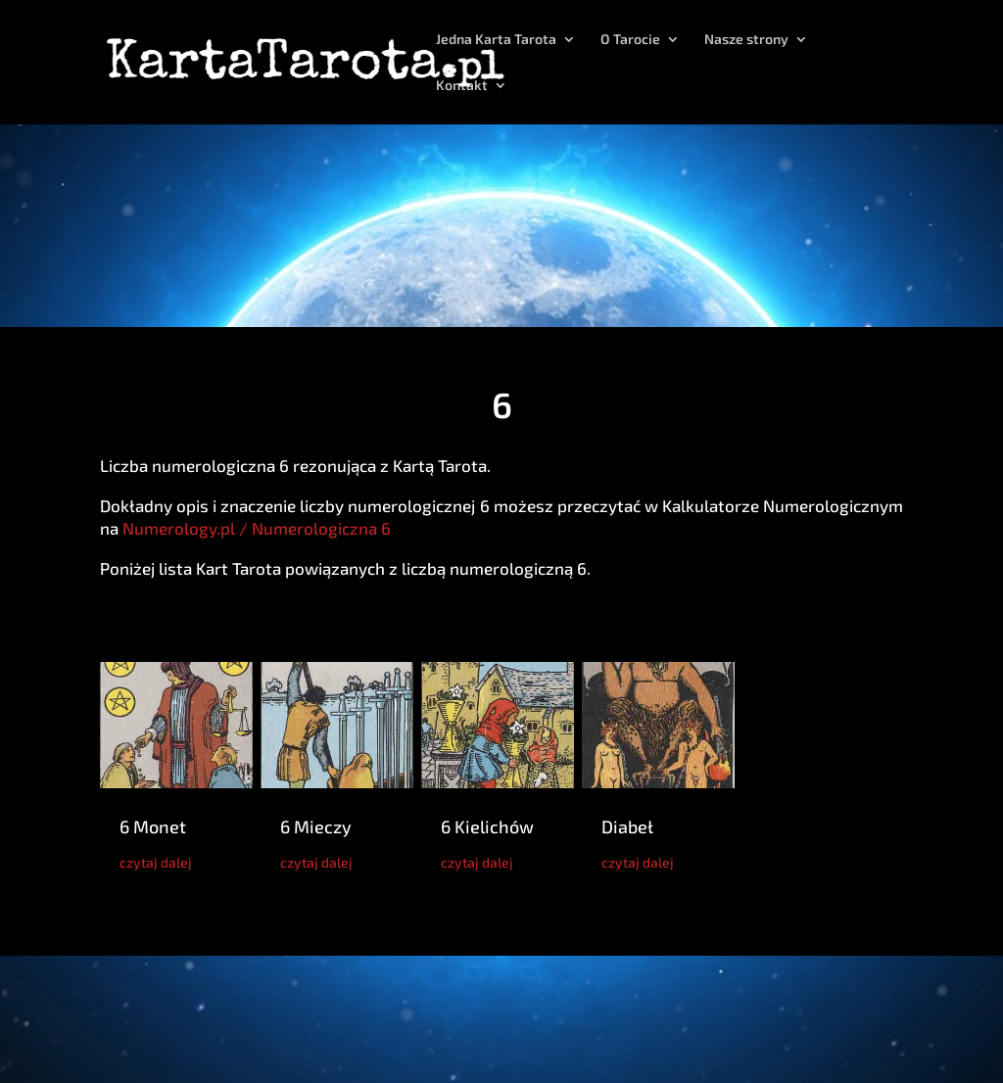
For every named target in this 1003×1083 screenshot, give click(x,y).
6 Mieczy (316, 826)
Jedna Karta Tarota (496, 39)
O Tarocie (630, 39)
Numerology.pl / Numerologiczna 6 (256, 528)
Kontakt (462, 85)
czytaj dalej (155, 862)
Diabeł (627, 826)
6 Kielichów (487, 826)
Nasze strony (746, 39)
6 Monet (152, 826)
